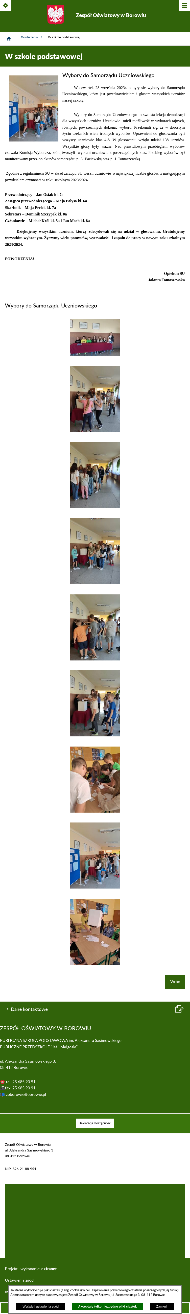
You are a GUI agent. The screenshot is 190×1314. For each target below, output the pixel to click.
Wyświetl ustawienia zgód (41, 1306)
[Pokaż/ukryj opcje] (6, 6)
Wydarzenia (32, 37)
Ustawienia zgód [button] (19, 1280)
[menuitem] (95, 1123)
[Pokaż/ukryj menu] (184, 6)
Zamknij (161, 1306)
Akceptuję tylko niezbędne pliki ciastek (107, 1306)
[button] (33, 140)
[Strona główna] (9, 39)
